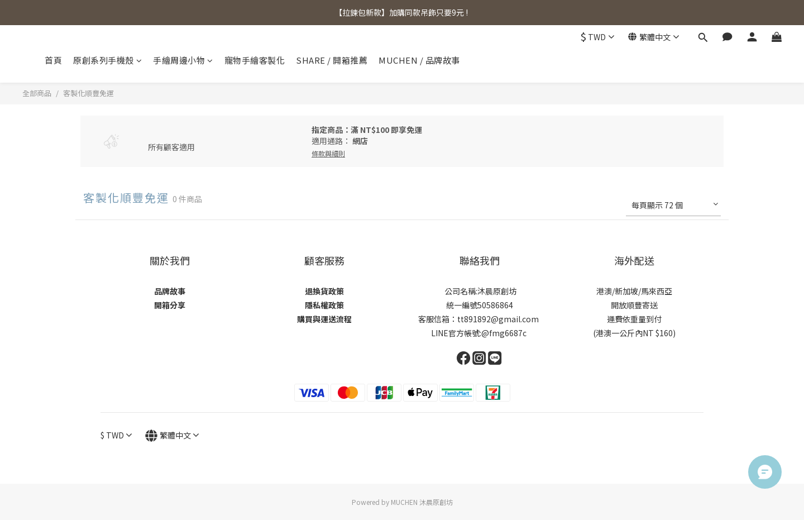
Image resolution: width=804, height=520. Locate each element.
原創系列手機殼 (107, 60)
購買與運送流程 (324, 319)
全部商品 (36, 93)
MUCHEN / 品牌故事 (419, 60)
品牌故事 (169, 291)
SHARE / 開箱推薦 (331, 60)
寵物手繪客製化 (254, 60)
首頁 (53, 60)
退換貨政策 (324, 291)
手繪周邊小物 (183, 60)
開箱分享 (169, 305)
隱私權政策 (324, 305)
